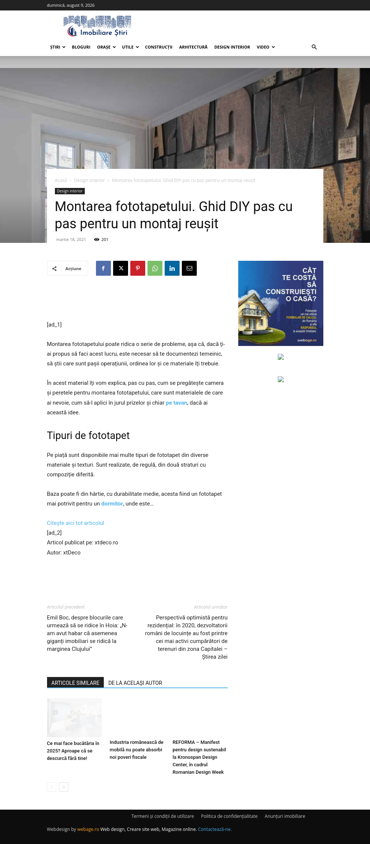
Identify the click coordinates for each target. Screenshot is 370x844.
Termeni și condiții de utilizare (162, 816)
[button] (314, 47)
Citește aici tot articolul (76, 523)
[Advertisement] (137, 301)
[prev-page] (51, 787)
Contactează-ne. (215, 829)
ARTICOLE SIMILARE (76, 683)
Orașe (106, 47)
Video (266, 47)
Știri (58, 47)
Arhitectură (193, 47)
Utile (130, 47)
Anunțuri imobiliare (285, 816)
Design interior (232, 47)
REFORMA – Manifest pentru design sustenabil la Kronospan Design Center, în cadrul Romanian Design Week (199, 757)
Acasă (61, 180)
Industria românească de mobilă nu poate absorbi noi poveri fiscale (137, 749)
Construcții (158, 47)
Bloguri (81, 47)
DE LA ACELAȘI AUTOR (135, 683)
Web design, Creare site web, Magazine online (148, 829)
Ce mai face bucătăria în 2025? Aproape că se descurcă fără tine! (73, 749)
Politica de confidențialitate (229, 816)
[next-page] (63, 787)
